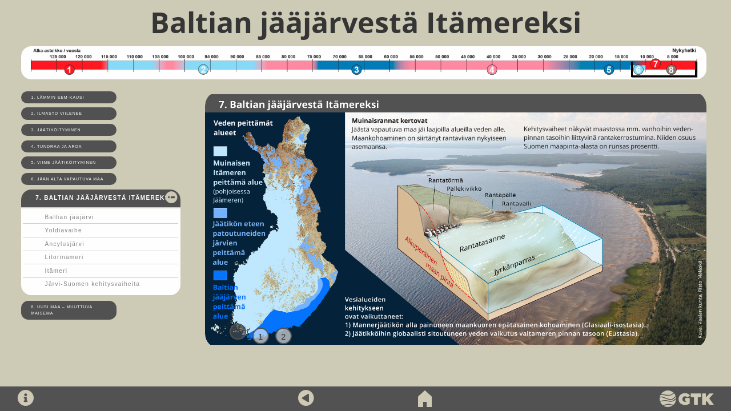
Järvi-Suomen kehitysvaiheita (92, 284)
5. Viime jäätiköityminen (64, 162)
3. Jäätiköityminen (56, 130)
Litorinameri (64, 257)
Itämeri (56, 271)
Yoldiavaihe (63, 230)
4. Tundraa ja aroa (56, 146)
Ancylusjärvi (65, 244)
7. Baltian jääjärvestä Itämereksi (103, 198)
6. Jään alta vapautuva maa (67, 179)
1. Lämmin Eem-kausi (58, 97)
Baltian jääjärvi (69, 217)
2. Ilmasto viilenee (56, 113)
